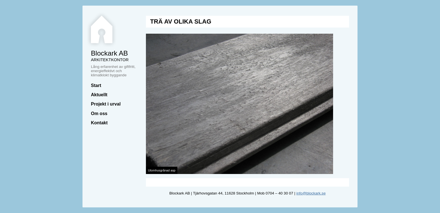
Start (96, 85)
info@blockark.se (311, 193)
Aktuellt (99, 94)
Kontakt (99, 122)
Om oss (99, 113)
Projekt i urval (106, 104)
